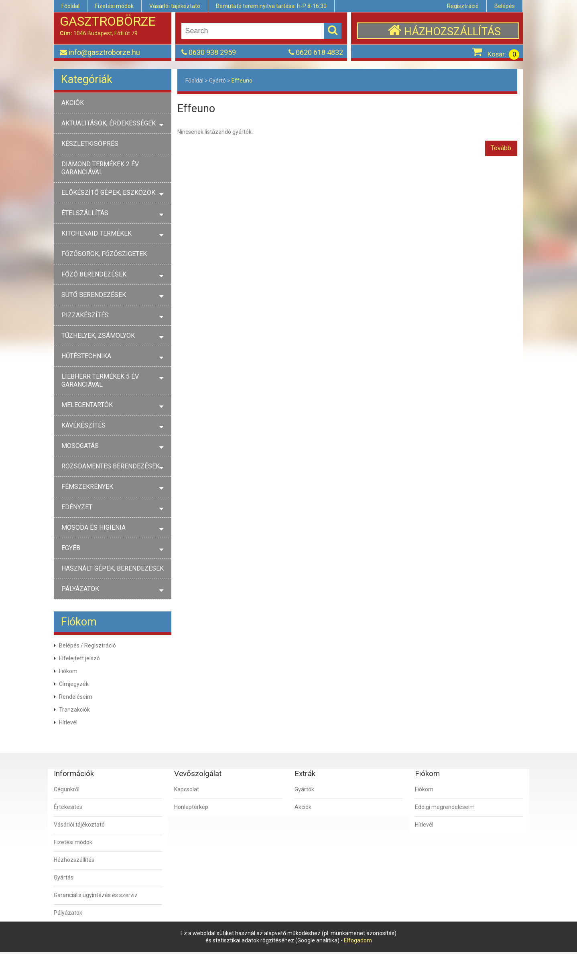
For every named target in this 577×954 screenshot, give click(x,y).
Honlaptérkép (191, 807)
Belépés (504, 6)
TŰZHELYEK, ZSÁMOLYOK (98, 335)
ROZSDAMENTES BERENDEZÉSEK (110, 466)
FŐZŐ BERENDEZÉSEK (93, 274)
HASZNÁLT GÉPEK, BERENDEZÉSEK (112, 568)
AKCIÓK (72, 103)
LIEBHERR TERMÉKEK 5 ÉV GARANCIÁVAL (100, 380)
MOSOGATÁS (80, 446)
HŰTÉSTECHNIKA (86, 356)
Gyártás (63, 877)
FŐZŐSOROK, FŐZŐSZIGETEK (104, 254)
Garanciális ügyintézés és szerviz (96, 895)
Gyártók (304, 789)
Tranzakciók (74, 709)
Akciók (303, 807)
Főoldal (70, 6)
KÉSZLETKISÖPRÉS (89, 143)
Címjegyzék (74, 684)
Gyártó (217, 80)
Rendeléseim (75, 697)
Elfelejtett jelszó (79, 658)
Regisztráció (463, 6)
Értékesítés (68, 807)
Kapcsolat (186, 789)
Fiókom (68, 671)
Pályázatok (68, 913)
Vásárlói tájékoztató (174, 6)
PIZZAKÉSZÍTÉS (85, 315)
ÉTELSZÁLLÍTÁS (84, 213)
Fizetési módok (114, 6)
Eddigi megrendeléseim (445, 807)
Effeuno (242, 80)
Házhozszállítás (74, 860)
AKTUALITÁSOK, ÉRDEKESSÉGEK (108, 123)
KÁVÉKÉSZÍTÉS (83, 425)
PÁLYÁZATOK (80, 589)
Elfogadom (358, 940)
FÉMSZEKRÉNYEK (87, 486)
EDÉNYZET (76, 507)
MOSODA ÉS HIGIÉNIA (93, 527)
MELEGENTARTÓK (87, 405)
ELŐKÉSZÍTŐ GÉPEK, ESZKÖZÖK (108, 192)
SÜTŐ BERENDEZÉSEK (93, 295)
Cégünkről (66, 789)
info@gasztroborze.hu (104, 52)
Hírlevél (68, 722)
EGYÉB (70, 548)
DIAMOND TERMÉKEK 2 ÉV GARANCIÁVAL (100, 168)
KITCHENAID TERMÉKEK (96, 233)
